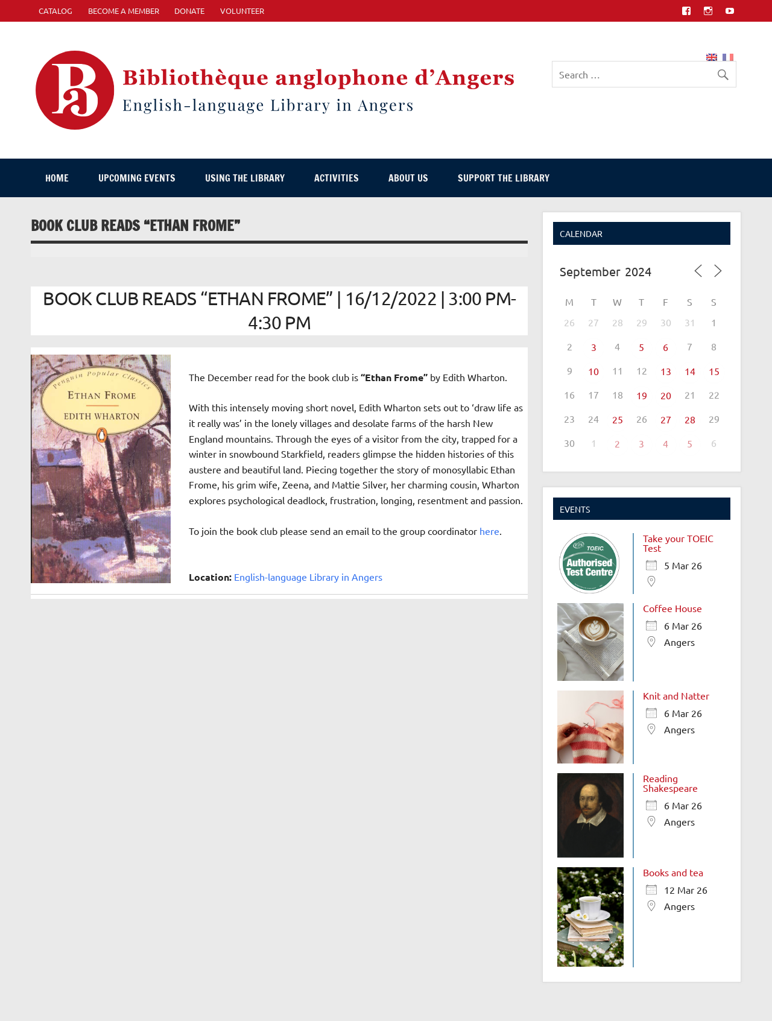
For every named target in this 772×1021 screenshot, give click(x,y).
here (489, 531)
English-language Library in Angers (308, 577)
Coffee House (672, 608)
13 (665, 371)
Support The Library (503, 178)
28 (690, 419)
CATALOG (55, 10)
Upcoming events (137, 178)
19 (641, 395)
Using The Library (245, 178)
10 (593, 371)
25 (617, 419)
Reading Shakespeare (670, 783)
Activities (336, 178)
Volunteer (242, 10)
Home (57, 178)
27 (665, 419)
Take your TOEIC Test (678, 543)
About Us (408, 178)
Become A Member (123, 10)
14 (690, 371)
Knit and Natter (676, 695)
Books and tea (673, 872)
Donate (189, 10)
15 (714, 371)
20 (665, 395)
